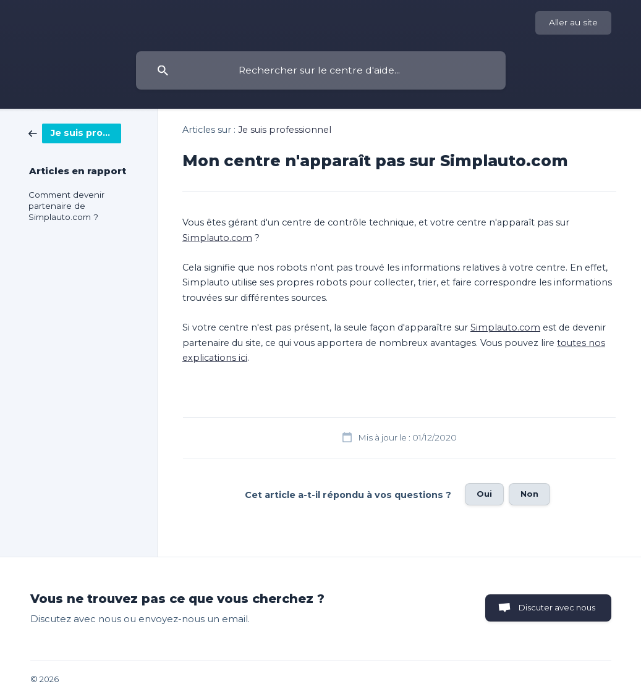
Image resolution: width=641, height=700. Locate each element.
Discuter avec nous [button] (557, 607)
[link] (74, 132)
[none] (573, 23)
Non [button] (529, 494)
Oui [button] (484, 494)
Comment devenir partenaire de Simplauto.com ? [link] (66, 206)
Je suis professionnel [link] (284, 129)
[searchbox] (321, 70)
